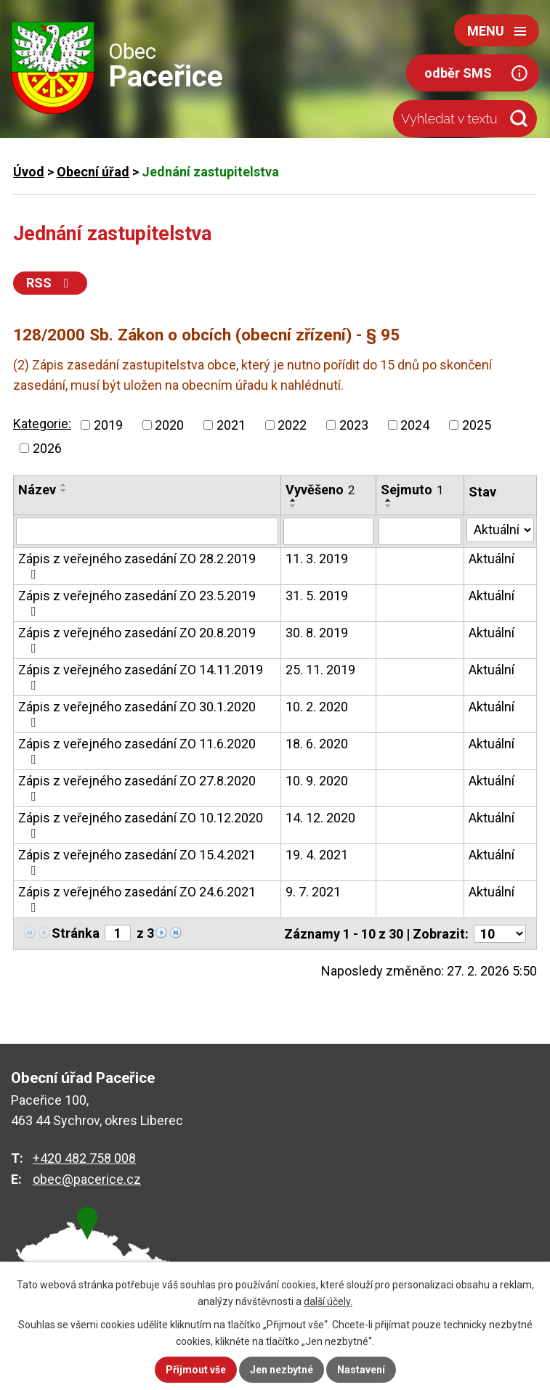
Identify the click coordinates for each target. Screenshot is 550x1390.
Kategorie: (42, 423)
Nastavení (361, 1369)
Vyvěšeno (320, 489)
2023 (353, 425)
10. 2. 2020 (317, 706)
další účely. (328, 1301)
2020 (169, 425)
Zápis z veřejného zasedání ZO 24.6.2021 (137, 899)
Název (37, 489)
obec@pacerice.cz (87, 1179)
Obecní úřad (93, 171)
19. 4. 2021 (317, 854)
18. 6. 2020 (317, 743)
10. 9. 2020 (317, 780)
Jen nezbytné (281, 1369)
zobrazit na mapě (94, 1272)
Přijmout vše (196, 1369)
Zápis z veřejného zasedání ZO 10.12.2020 (140, 825)
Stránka (76, 933)
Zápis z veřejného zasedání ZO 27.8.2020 (137, 788)
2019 (108, 425)
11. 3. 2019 (317, 558)
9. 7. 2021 (313, 891)
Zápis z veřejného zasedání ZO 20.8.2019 (137, 640)
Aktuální (491, 558)
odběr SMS (458, 73)
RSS (50, 282)
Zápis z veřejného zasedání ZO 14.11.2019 (140, 677)
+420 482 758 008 (84, 1158)
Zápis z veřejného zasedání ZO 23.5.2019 (137, 603)
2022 (292, 425)
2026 (47, 448)
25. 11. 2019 (320, 669)
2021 (231, 425)
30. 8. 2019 (317, 632)
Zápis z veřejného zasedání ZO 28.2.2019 (137, 566)
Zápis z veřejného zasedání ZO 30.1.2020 (137, 714)
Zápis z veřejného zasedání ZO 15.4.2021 (137, 862)
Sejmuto (412, 489)
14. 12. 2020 (320, 817)
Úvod (28, 171)
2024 (414, 425)
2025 (476, 425)
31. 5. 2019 (317, 595)
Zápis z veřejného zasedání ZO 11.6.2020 (137, 751)
